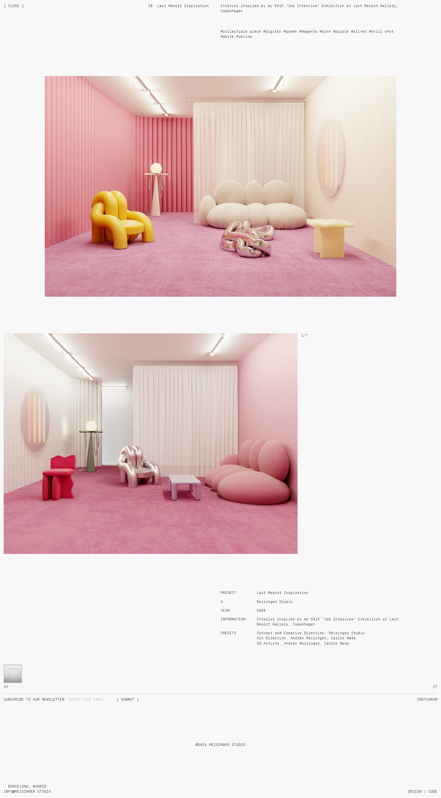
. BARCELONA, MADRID (25, 786)
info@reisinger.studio (27, 791)
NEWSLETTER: (36, 699)
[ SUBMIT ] (127, 699)
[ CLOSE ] (14, 6)
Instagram (427, 699)
